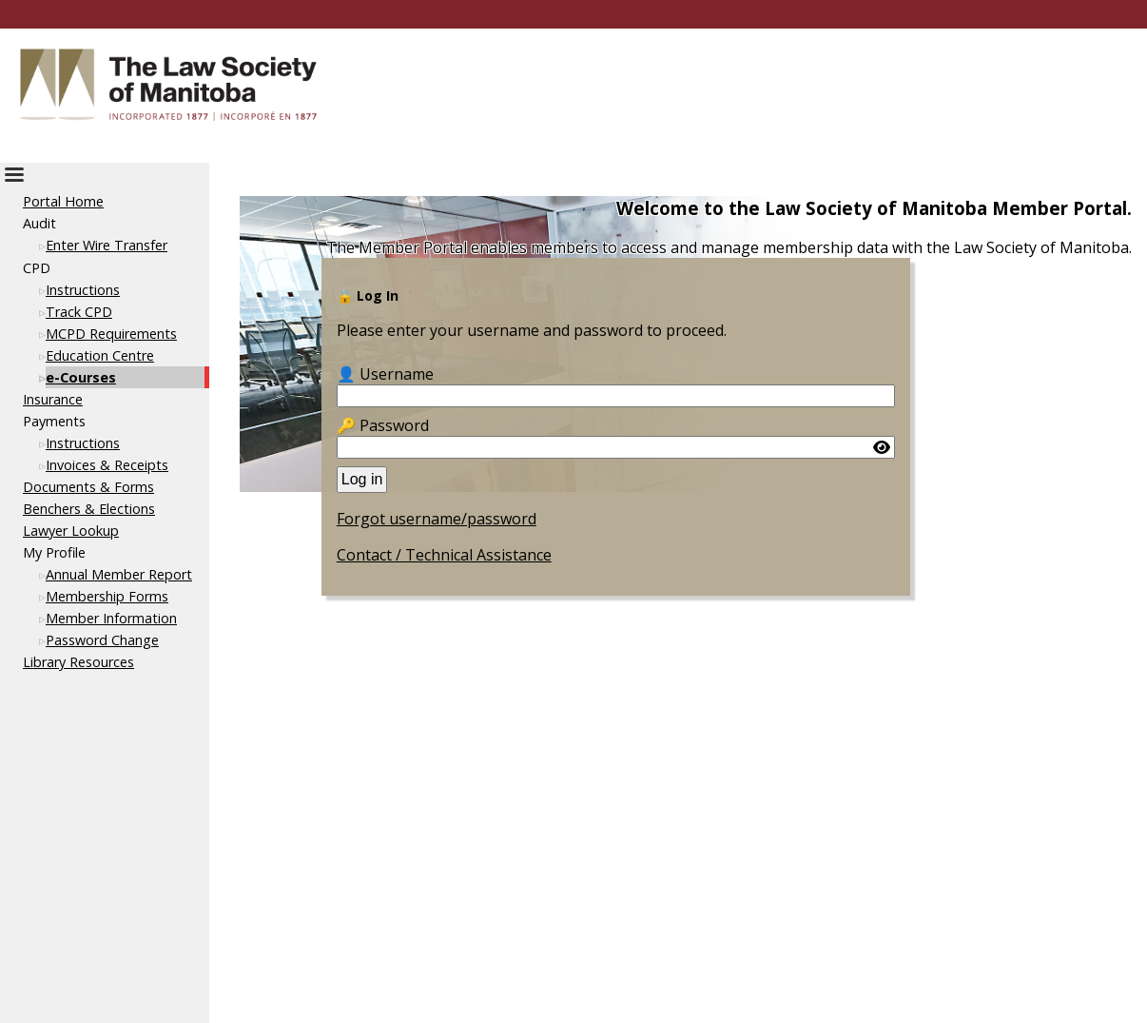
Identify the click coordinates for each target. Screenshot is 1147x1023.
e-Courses (81, 377)
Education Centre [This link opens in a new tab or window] (100, 355)
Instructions (83, 290)
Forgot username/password (436, 518)
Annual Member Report (119, 574)
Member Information (111, 618)
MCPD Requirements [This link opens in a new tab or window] (111, 334)
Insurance (53, 399)
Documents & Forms (88, 487)
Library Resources (78, 662)
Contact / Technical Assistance (444, 554)
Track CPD (79, 312)
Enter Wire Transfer (106, 245)
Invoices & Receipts (107, 465)
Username (397, 374)
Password (394, 425)
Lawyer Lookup (71, 530)
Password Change (102, 640)
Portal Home (63, 201)
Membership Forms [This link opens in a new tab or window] (107, 596)
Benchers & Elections (89, 509)
